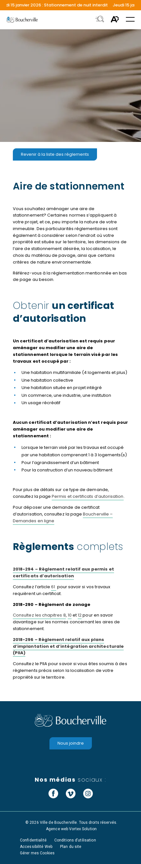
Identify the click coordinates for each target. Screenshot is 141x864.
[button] (130, 19)
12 (80, 615)
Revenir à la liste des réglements (55, 154)
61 (53, 587)
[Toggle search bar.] (99, 19)
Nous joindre (70, 743)
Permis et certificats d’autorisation (87, 496)
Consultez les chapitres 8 (39, 615)
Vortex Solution (83, 829)
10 (70, 615)
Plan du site (70, 846)
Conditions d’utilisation (75, 840)
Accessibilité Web (36, 846)
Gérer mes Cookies (37, 853)
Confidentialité (33, 840)
